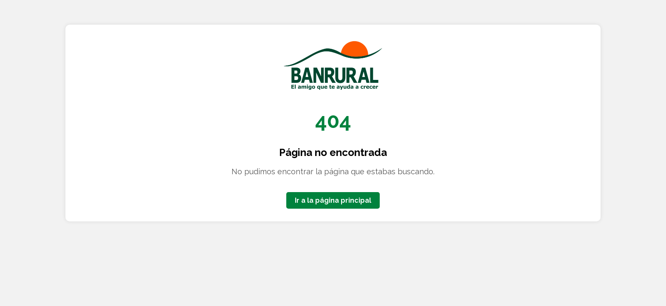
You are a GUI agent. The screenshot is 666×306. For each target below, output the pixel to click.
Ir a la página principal (333, 200)
